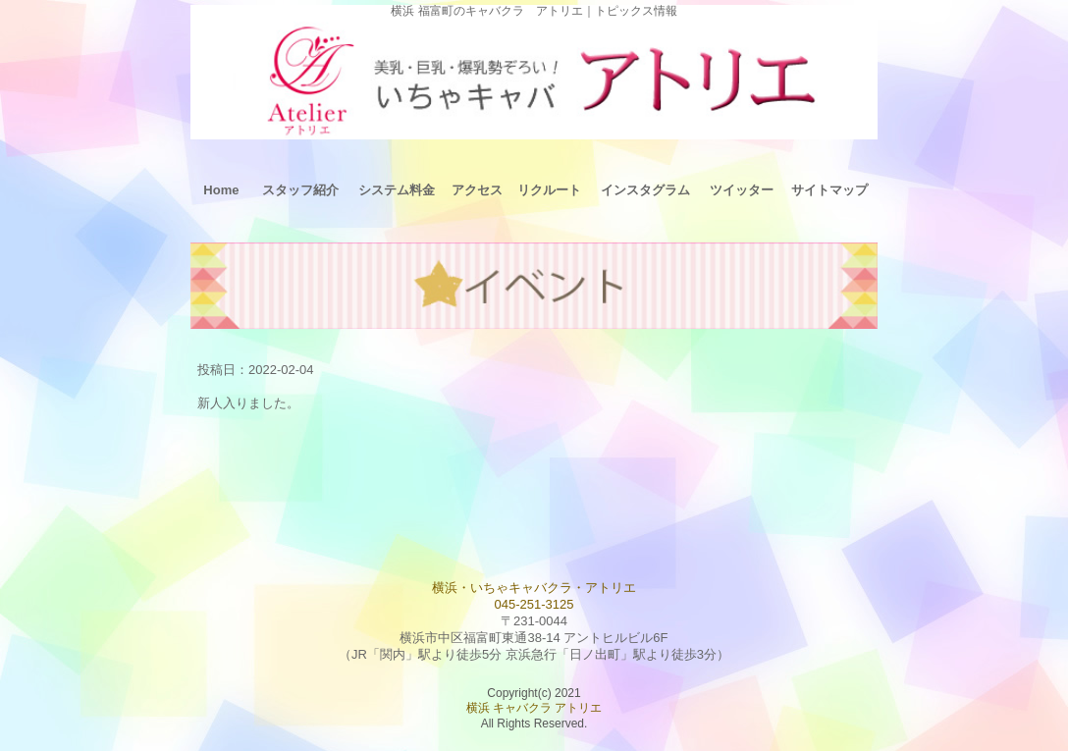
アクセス (477, 190)
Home (221, 190)
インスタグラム (645, 190)
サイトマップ (829, 190)
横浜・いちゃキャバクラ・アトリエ (534, 587)
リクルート (549, 190)
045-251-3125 (534, 604)
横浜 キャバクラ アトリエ (534, 708)
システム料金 (396, 190)
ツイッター (742, 190)
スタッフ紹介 (300, 190)
